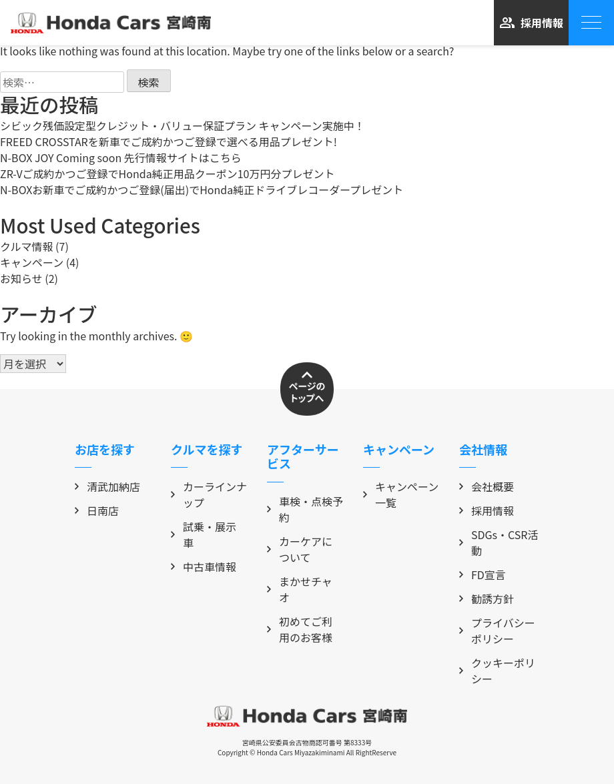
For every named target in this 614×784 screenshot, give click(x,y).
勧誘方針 (486, 599)
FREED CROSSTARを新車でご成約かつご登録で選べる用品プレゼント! (168, 141)
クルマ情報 (26, 246)
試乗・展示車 (203, 534)
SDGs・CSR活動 (499, 542)
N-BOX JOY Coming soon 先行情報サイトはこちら (121, 157)
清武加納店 (107, 486)
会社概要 (486, 486)
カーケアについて (299, 549)
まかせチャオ (299, 589)
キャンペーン (31, 262)
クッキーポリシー (497, 671)
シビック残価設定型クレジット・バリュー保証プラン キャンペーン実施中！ (182, 125)
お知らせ (21, 278)
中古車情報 (203, 566)
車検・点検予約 (305, 509)
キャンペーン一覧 (400, 494)
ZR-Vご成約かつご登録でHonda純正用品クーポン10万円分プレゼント (167, 173)
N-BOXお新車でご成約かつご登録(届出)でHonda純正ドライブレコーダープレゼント (201, 189)
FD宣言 (482, 574)
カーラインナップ (209, 494)
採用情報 (531, 23)
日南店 (97, 510)
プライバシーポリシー (497, 631)
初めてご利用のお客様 (299, 629)
